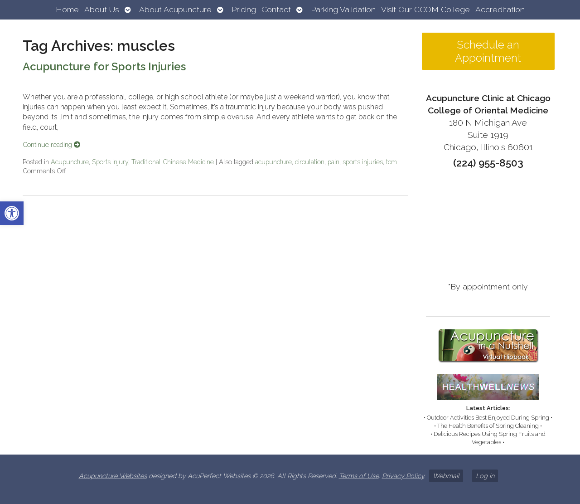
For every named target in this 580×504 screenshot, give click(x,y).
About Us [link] (101, 9)
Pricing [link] (244, 9)
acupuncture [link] (273, 162)
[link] (12, 213)
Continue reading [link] (51, 144)
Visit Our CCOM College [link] (425, 9)
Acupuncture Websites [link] (113, 476)
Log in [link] (485, 476)
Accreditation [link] (500, 9)
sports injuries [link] (363, 162)
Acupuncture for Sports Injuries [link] (104, 66)
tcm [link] (391, 162)
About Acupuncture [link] (175, 9)
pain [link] (333, 162)
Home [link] (67, 9)
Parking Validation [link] (343, 9)
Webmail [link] (446, 476)
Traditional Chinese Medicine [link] (172, 162)
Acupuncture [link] (70, 162)
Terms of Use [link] (359, 476)
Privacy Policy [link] (403, 476)
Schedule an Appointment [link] (488, 51)
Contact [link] (276, 9)
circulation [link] (309, 162)
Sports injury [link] (110, 162)
